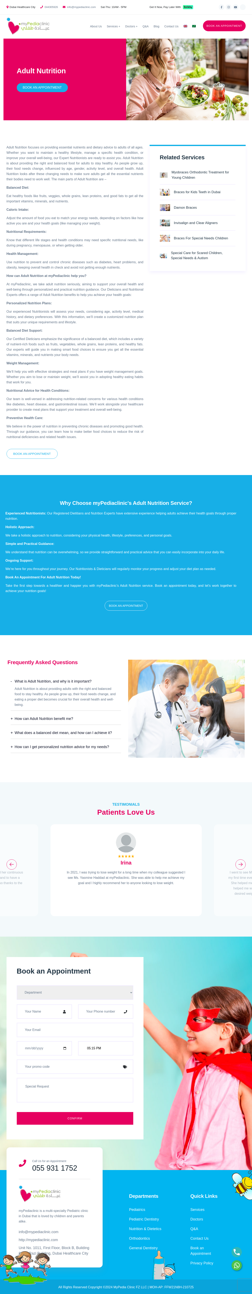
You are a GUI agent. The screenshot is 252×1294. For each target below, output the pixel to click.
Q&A (146, 26)
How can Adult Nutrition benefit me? (44, 719)
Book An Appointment (42, 87)
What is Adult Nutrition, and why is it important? (53, 681)
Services (112, 26)
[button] (126, 606)
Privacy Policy (201, 1263)
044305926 (51, 7)
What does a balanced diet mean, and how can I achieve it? (63, 733)
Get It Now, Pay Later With (165, 7)
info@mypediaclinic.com (81, 7)
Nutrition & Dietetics (145, 1229)
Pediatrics (137, 1210)
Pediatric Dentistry (144, 1219)
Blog (156, 26)
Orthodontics (139, 1238)
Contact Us (171, 26)
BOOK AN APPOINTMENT (224, 25)
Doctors (130, 26)
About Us (96, 26)
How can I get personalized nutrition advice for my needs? (62, 747)
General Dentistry (143, 1248)
